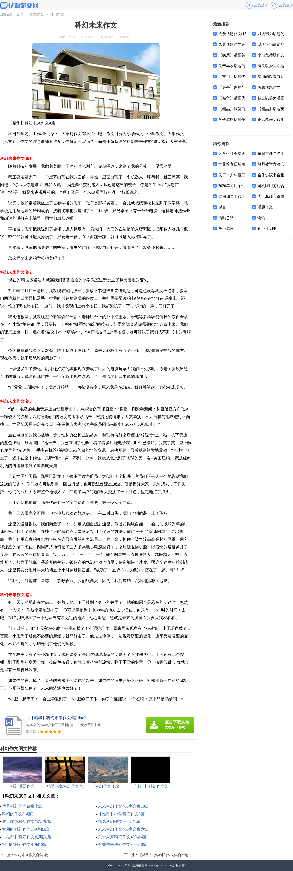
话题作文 (265, 207)
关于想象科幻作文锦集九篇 (26, 821)
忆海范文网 (139, 865)
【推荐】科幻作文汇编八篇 (26, 837)
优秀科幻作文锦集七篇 (22, 806)
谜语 (261, 218)
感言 (222, 207)
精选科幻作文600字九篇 (119, 821)
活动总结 (226, 218)
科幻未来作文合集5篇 (31, 855)
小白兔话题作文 (270, 55)
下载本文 (123, 37)
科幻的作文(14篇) (17, 814)
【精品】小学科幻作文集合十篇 (163, 855)
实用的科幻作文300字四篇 (25, 829)
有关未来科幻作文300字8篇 (122, 844)
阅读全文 (107, 37)
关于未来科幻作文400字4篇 (122, 837)
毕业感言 (226, 229)
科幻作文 (57, 14)
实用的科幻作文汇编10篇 (24, 844)
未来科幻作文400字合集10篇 (123, 806)
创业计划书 (267, 229)
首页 (20, 14)
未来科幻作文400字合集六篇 (123, 829)
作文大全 (37, 14)
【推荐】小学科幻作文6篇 (121, 814)
